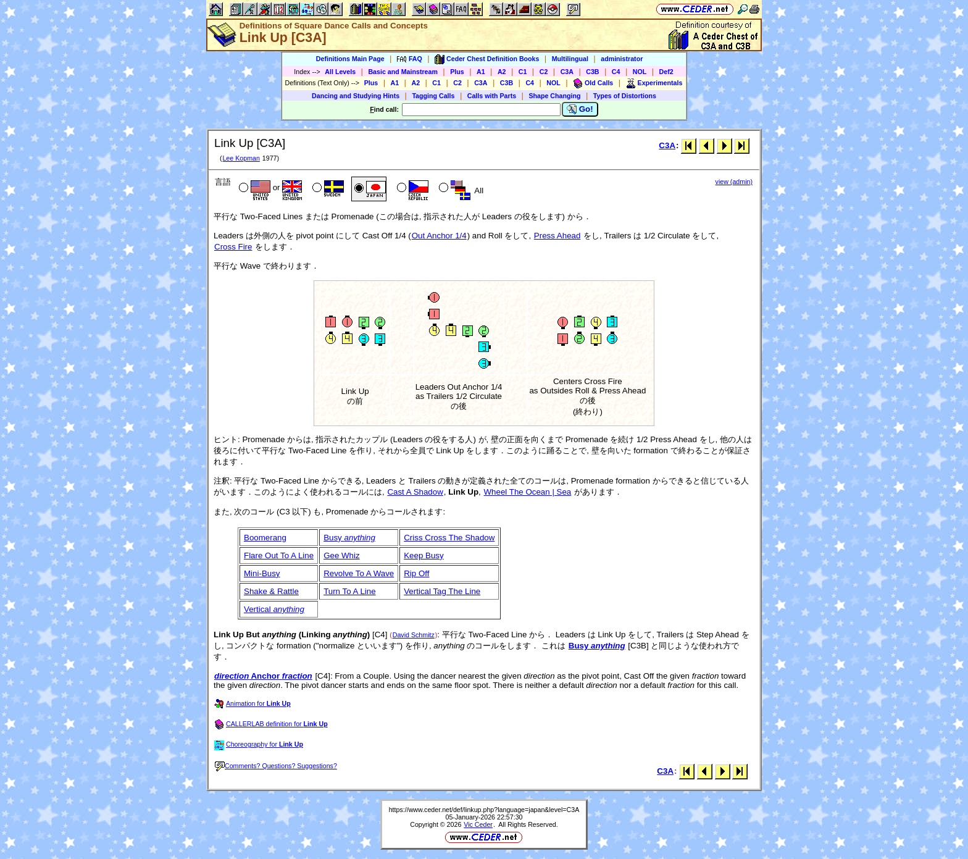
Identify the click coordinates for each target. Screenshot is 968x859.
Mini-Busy (262, 573)
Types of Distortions (624, 95)
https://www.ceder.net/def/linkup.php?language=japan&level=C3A (484, 809)
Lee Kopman (240, 158)
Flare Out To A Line (279, 555)
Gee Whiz (341, 555)
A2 (502, 71)
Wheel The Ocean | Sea (528, 492)
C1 (523, 71)
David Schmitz (414, 635)
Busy (349, 537)
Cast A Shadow (415, 492)
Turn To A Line (349, 591)
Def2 (666, 71)
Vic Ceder (478, 824)
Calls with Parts (491, 95)
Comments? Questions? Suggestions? (276, 765)
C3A (567, 71)
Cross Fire (233, 246)
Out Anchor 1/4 (439, 235)
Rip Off (416, 573)
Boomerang (265, 537)
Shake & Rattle (271, 591)
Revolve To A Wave (358, 573)
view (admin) (734, 181)
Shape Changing (554, 95)
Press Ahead (557, 235)
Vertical (274, 609)
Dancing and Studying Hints (355, 95)
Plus (457, 71)
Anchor (263, 676)
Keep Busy (423, 555)
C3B (592, 71)
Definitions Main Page (350, 58)
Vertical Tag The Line (442, 591)
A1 (481, 71)
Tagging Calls (433, 95)
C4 (616, 71)
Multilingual (570, 58)
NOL (640, 71)
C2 (544, 71)
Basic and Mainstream (403, 71)
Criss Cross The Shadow (449, 537)
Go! (580, 109)
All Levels (340, 71)
